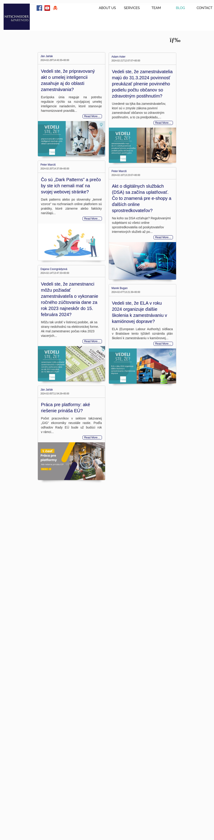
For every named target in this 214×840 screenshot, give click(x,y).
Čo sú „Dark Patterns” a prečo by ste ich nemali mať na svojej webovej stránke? (71, 204)
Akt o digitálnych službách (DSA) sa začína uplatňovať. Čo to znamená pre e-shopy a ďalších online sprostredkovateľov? (130, 232)
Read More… (92, 116)
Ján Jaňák (47, 56)
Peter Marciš (48, 183)
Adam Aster (107, 73)
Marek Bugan (108, 340)
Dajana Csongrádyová (54, 306)
